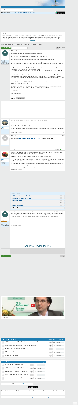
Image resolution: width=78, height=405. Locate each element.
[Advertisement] (37, 235)
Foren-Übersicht (5, 383)
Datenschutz (27, 397)
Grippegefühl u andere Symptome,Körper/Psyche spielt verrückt (25, 371)
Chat (34, 6)
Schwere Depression (11, 355)
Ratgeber (29, 6)
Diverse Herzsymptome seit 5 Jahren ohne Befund (21, 345)
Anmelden (62, 6)
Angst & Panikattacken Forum (15, 383)
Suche (23, 6)
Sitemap (52, 397)
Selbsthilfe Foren (15, 6)
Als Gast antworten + (6, 47)
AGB (39, 397)
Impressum (22, 397)
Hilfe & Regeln (41, 6)
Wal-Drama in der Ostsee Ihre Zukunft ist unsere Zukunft (22, 342)
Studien (47, 6)
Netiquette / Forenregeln (45, 397)
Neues (8, 6)
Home (3, 6)
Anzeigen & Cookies (34, 397)
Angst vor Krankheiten (27, 383)
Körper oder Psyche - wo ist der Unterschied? (21, 44)
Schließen (32, 40)
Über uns (17, 397)
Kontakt (13, 397)
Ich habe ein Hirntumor (12, 352)
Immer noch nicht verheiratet (14, 364)
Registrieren (54, 6)
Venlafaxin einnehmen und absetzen (16, 348)
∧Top (75, 403)
